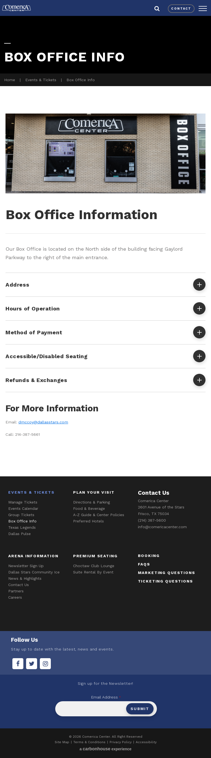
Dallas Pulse (19, 533)
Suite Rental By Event (93, 572)
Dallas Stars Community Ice (34, 572)
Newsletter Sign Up (26, 566)
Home (9, 80)
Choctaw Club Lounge (93, 566)
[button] (203, 8)
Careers (15, 597)
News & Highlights (24, 578)
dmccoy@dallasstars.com (43, 422)
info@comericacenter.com (162, 527)
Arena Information (33, 556)
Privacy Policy (121, 742)
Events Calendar (23, 508)
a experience (105, 748)
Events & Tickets (40, 80)
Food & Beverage (89, 508)
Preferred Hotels (88, 521)
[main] (105, 245)
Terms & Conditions (89, 742)
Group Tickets (21, 515)
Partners (16, 591)
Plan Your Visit (94, 492)
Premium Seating (95, 556)
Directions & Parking (91, 502)
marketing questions (166, 572)
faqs (144, 564)
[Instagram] (45, 663)
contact (181, 8)
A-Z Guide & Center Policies (98, 515)
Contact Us (18, 584)
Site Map (62, 742)
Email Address (106, 697)
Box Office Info (22, 521)
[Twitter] (31, 663)
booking (149, 555)
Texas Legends (22, 527)
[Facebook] (17, 663)
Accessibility (146, 742)
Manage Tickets (22, 502)
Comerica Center (16, 8)
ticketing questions (165, 581)
